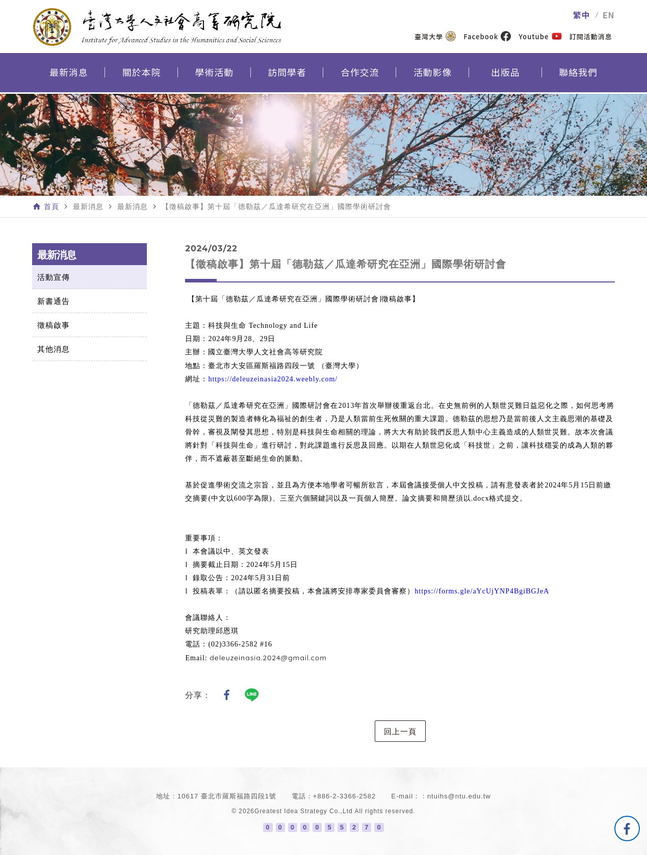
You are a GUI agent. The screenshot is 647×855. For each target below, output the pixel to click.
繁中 (581, 15)
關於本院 (141, 74)
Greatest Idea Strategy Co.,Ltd (303, 811)
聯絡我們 (578, 74)
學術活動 (214, 74)
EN (609, 15)
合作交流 (360, 74)
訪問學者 (287, 74)
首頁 (51, 206)
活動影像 (432, 74)
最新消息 (68, 74)
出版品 (505, 74)
